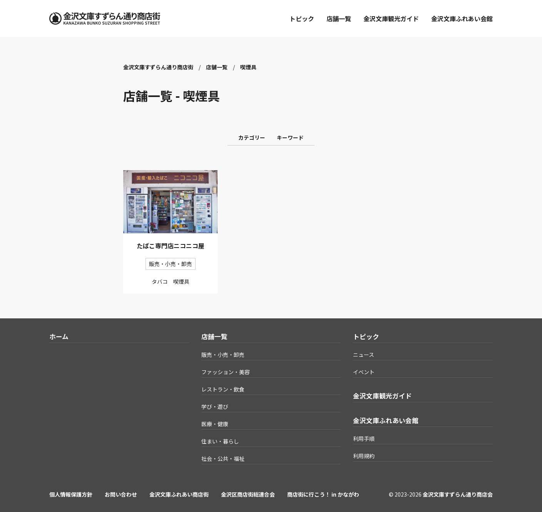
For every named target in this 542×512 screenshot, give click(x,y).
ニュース (363, 354)
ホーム (59, 336)
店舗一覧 (338, 18)
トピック (301, 18)
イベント (364, 372)
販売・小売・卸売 (222, 354)
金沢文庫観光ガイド (391, 18)
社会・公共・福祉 (222, 458)
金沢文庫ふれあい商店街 (179, 494)
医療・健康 (214, 424)
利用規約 (364, 456)
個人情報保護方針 (70, 494)
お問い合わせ (121, 494)
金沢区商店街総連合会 (248, 494)
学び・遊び (214, 406)
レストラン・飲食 (222, 389)
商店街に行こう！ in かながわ (323, 494)
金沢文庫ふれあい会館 (462, 18)
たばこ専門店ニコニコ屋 (170, 245)
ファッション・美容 (225, 372)
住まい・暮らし (220, 441)
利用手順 (364, 438)
